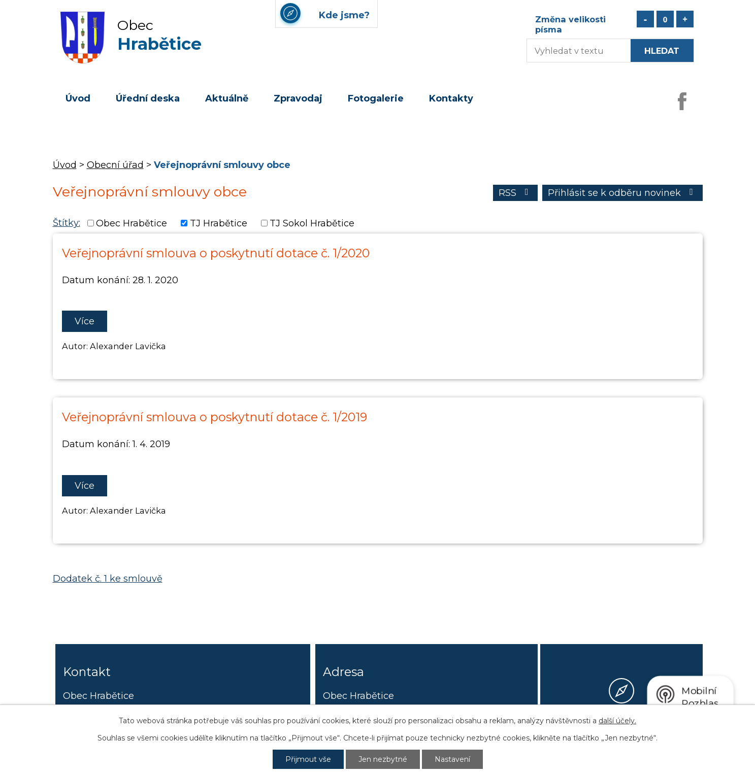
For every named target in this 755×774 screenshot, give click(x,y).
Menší (645, 19)
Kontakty (451, 98)
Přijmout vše (308, 759)
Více (84, 321)
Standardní (665, 19)
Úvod (77, 98)
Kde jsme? (621, 727)
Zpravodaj (298, 98)
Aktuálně (226, 98)
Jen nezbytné (382, 759)
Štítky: (66, 222)
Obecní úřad (115, 165)
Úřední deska (148, 98)
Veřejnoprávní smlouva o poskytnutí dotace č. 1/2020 (216, 253)
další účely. (617, 720)
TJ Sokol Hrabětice (312, 223)
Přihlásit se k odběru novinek (622, 192)
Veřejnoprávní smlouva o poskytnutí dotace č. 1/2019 (214, 417)
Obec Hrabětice (131, 223)
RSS (516, 192)
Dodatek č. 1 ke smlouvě (107, 578)
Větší (685, 19)
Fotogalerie (376, 98)
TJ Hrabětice (218, 223)
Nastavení (452, 759)
